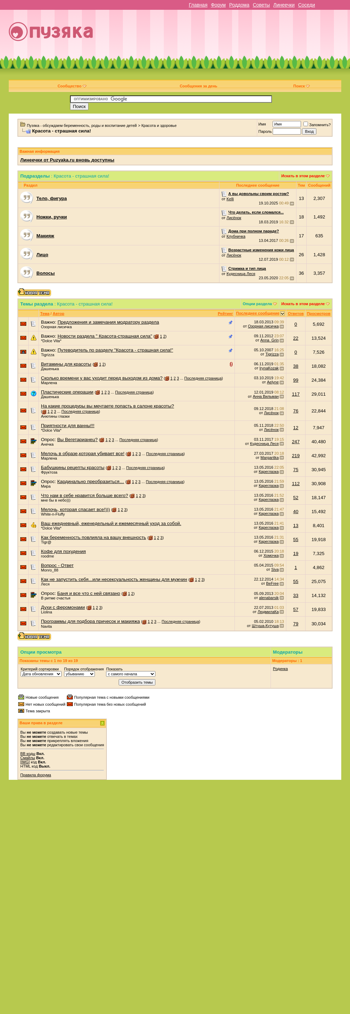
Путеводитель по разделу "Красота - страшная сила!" (115, 350)
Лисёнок (233, 218)
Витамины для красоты (66, 364)
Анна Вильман (266, 396)
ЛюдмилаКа (268, 612)
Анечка (47, 444)
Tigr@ (46, 542)
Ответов (295, 313)
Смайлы (27, 758)
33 (296, 595)
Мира (46, 486)
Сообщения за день (198, 86)
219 (296, 455)
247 (296, 441)
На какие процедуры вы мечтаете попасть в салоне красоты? (107, 406)
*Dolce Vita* (51, 341)
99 (296, 380)
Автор (58, 313)
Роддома (239, 5)
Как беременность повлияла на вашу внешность (93, 537)
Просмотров (318, 313)
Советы (261, 5)
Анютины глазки (55, 416)
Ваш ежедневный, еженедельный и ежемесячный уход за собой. (111, 523)
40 (296, 511)
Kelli (230, 199)
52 (296, 497)
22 (296, 338)
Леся (45, 584)
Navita (46, 626)
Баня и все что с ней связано (88, 593)
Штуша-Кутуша (265, 626)
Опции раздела (257, 304)
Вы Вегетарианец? (77, 439)
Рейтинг (225, 313)
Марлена (49, 383)
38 (296, 366)
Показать (114, 669)
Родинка (280, 669)
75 (296, 469)
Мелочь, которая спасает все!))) (75, 509)
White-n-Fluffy (53, 514)
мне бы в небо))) (55, 500)
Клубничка (235, 236)
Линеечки (284, 5)
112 (296, 483)
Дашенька (50, 369)
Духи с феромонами (63, 607)
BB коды (27, 753)
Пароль (265, 131)
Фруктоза (49, 472)
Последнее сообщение (258, 313)
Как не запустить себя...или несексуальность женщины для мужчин (114, 579)
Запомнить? (317, 125)
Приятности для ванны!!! (67, 425)
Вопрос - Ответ (57, 565)
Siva (275, 569)
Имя (262, 124)
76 (296, 410)
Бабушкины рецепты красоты (72, 467)
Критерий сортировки (40, 669)
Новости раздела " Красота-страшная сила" (104, 336)
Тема (44, 313)
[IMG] (25, 762)
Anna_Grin (269, 340)
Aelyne (273, 382)
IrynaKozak (269, 368)
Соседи (306, 5)
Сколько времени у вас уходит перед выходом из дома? (101, 378)
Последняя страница (203, 378)
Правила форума (35, 775)
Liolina (46, 612)
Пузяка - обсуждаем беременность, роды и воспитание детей (82, 125)
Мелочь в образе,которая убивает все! (82, 453)
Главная (198, 5)
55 (296, 539)
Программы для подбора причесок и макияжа (90, 621)
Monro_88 (49, 570)
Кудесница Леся (240, 274)
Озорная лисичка (56, 327)
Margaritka (269, 457)
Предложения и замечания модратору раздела (108, 322)
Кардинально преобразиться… (90, 481)
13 (296, 525)
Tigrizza (47, 355)
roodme (47, 556)
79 (296, 623)
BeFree (272, 583)
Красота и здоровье (159, 125)
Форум (218, 5)
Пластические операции (67, 392)
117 (296, 394)
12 (296, 427)
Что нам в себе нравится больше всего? (84, 495)
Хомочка (271, 555)
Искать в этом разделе (303, 176)
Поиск (301, 86)
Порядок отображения (84, 669)
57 (296, 609)
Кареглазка (269, 471)
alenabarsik (269, 598)
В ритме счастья (55, 598)
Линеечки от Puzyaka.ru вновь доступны (67, 160)
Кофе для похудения (63, 551)
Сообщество (71, 86)
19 (296, 553)
